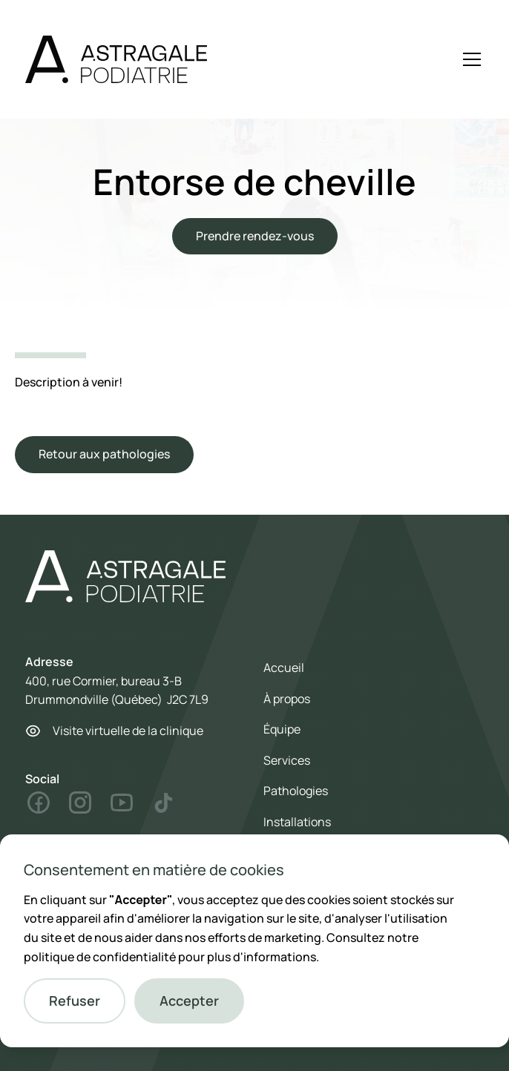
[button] (74, 1001)
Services (286, 760)
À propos (286, 699)
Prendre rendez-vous (255, 236)
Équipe (282, 729)
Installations (297, 822)
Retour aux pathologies (104, 454)
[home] (116, 59)
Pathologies (295, 790)
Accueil (283, 667)
